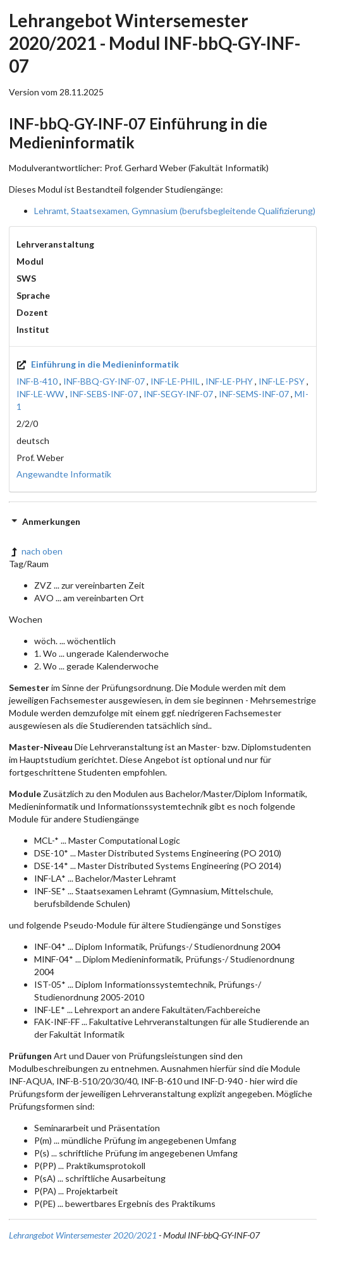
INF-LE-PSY (282, 381)
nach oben (36, 551)
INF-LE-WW (40, 393)
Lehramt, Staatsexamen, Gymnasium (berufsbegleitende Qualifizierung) (174, 210)
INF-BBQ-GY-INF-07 (104, 381)
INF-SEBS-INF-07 (104, 393)
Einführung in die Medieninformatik (97, 364)
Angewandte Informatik (63, 474)
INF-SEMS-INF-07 (254, 393)
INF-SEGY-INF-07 (178, 393)
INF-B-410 (37, 381)
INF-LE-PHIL (175, 381)
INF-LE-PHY (229, 381)
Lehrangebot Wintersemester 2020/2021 (83, 1235)
